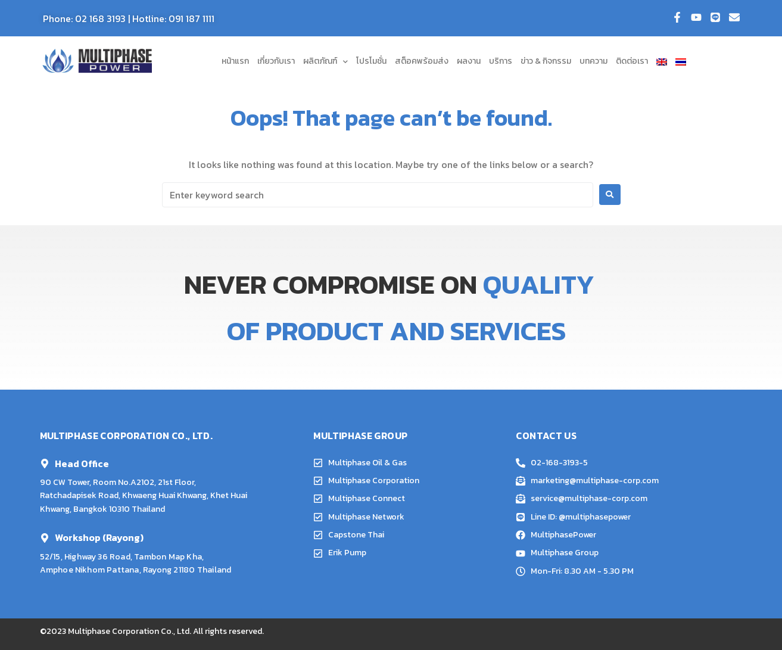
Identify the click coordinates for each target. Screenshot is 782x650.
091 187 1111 (191, 18)
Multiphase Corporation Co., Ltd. (129, 631)
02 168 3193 (100, 18)
